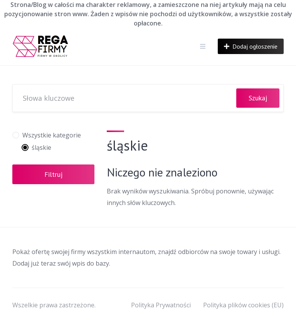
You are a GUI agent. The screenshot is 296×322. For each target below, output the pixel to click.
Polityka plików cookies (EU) (243, 305)
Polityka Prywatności (161, 305)
